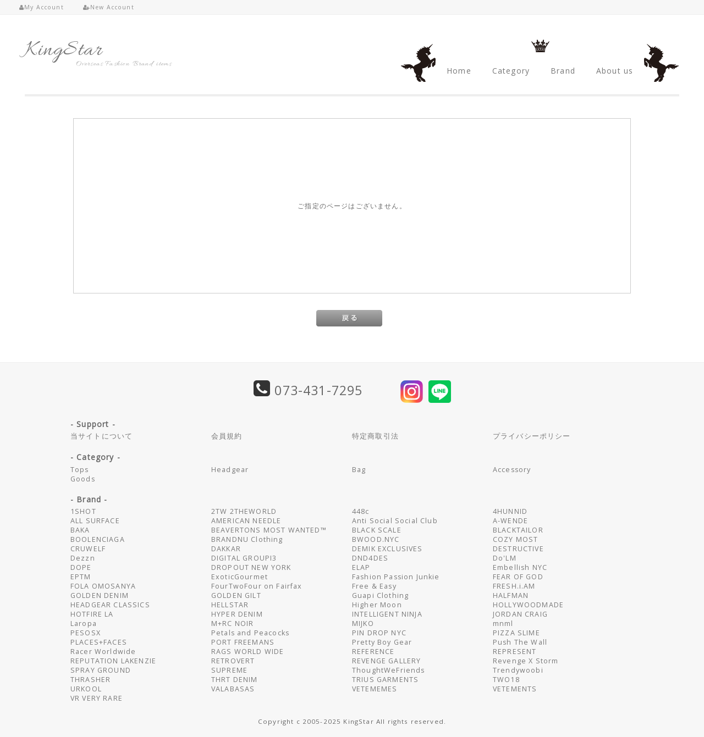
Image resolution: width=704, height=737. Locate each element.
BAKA (80, 530)
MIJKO (363, 623)
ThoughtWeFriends (388, 670)
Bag (359, 469)
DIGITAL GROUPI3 (244, 558)
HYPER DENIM (237, 614)
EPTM (80, 576)
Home (459, 70)
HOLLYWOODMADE (528, 604)
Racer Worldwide (103, 651)
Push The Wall (520, 642)
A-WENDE (510, 520)
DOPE (81, 567)
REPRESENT (514, 651)
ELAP (361, 567)
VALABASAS (233, 689)
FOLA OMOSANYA (103, 586)
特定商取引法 (375, 436)
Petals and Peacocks (250, 633)
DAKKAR (226, 548)
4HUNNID (510, 511)
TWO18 (506, 679)
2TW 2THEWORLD (244, 511)
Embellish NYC (520, 567)
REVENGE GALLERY (386, 661)
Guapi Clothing (380, 595)
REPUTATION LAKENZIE (113, 661)
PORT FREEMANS (242, 642)
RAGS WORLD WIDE (247, 651)
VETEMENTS (515, 689)
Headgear (230, 469)
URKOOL (86, 689)
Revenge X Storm (525, 661)
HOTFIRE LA (92, 614)
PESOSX (85, 633)
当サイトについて (101, 436)
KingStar (64, 50)
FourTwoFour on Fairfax (256, 586)
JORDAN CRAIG (520, 614)
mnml (503, 623)
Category (511, 70)
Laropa (83, 623)
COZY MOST (515, 539)
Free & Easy (374, 586)
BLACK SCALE (377, 530)
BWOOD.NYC (375, 539)
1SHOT (83, 511)
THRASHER (90, 679)
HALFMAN (511, 595)
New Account (108, 7)
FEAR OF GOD (518, 576)
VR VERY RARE (96, 698)
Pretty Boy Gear (382, 642)
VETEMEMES (374, 689)
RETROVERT (233, 661)
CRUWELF (88, 548)
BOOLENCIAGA (97, 539)
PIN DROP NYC (379, 633)
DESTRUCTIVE (518, 548)
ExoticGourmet (239, 576)
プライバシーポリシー (532, 436)
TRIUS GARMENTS (385, 679)
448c (361, 511)
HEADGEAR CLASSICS (110, 604)
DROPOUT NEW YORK (251, 567)
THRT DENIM (234, 679)
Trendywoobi (518, 670)
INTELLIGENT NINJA (387, 614)
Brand (563, 70)
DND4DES (370, 558)
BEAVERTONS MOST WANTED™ (269, 530)
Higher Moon (377, 604)
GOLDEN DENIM (99, 595)
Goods (82, 479)
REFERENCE (373, 651)
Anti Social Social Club (395, 520)
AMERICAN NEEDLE (246, 520)
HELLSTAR (230, 604)
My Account (41, 7)
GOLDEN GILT (236, 595)
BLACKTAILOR (518, 530)
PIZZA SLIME (516, 633)
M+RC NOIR (232, 623)
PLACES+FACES (98, 642)
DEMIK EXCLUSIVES (387, 548)
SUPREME (229, 670)
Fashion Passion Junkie (396, 576)
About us (614, 70)
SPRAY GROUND (100, 670)
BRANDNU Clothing (247, 539)
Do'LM (504, 558)
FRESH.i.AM (514, 586)
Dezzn (82, 558)
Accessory (512, 469)
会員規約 (227, 436)
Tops (79, 469)
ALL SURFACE (95, 520)
